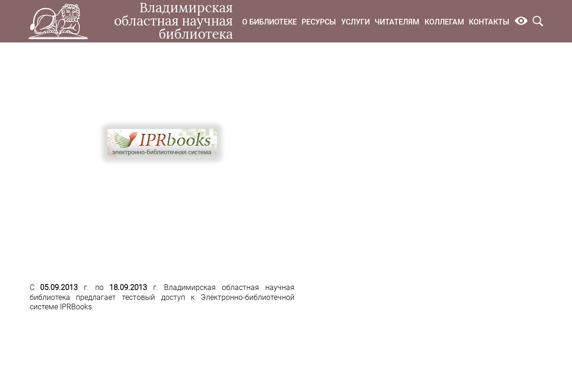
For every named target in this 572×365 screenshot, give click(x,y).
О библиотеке (269, 21)
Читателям (397, 21)
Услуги (355, 21)
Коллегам (444, 21)
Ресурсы (319, 21)
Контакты (489, 21)
